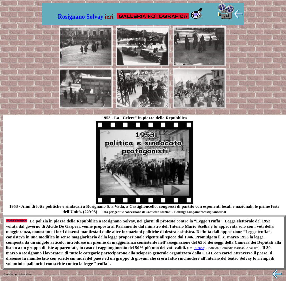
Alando (199, 248)
